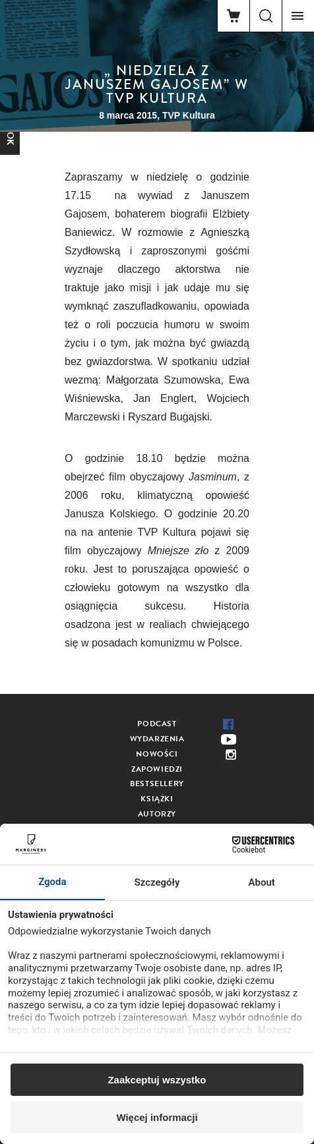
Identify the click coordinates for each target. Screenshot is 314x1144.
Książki (157, 799)
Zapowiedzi (157, 769)
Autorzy (157, 814)
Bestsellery (157, 783)
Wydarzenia (157, 739)
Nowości (156, 754)
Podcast (156, 723)
